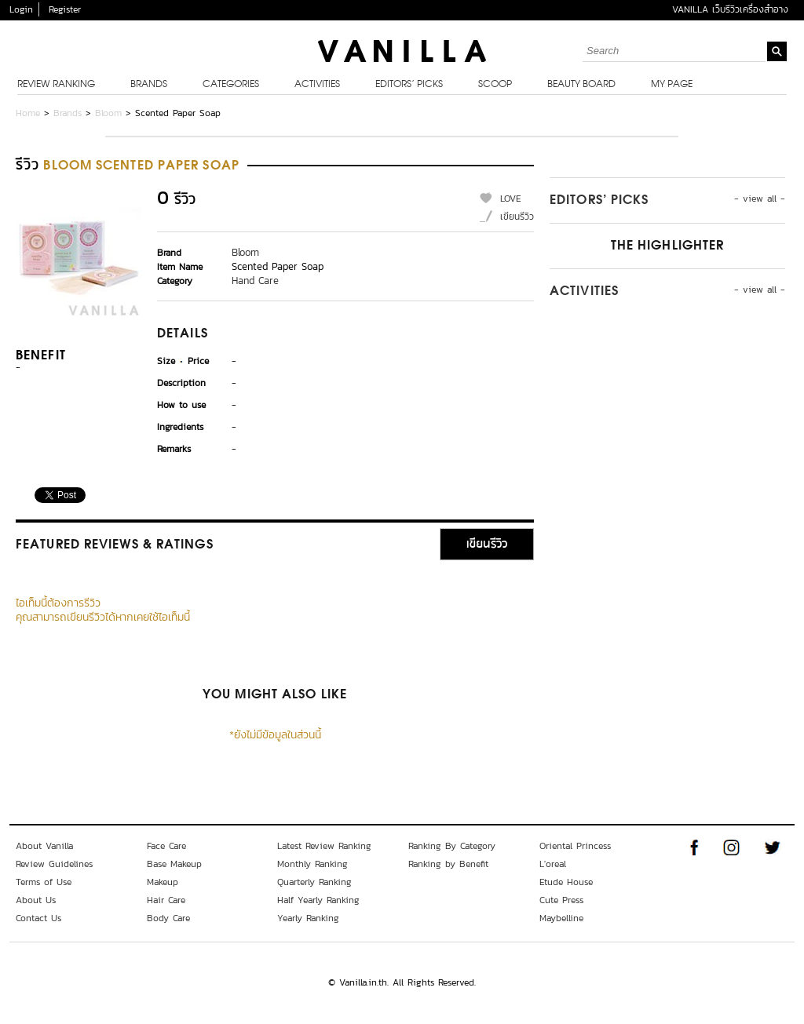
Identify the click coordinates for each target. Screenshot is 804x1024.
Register (65, 9)
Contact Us (38, 918)
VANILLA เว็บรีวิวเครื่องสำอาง (730, 9)
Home (28, 113)
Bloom (108, 113)
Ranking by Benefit (448, 864)
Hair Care (166, 900)
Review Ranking (56, 84)
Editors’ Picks (409, 84)
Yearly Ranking (308, 918)
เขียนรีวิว (517, 217)
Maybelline (561, 918)
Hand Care (255, 280)
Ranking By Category (451, 846)
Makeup (162, 882)
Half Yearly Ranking (318, 900)
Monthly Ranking (312, 864)
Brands (148, 84)
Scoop (495, 84)
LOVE (510, 198)
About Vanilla (44, 846)
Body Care (168, 918)
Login (21, 9)
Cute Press (561, 900)
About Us (36, 900)
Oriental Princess (575, 846)
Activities (317, 84)
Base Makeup (174, 864)
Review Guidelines (54, 864)
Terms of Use (43, 882)
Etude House (566, 882)
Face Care (166, 846)
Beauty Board (581, 84)
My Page (672, 84)
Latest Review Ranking (324, 846)
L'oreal (552, 864)
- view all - (759, 198)
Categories (231, 84)
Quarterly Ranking (314, 882)
